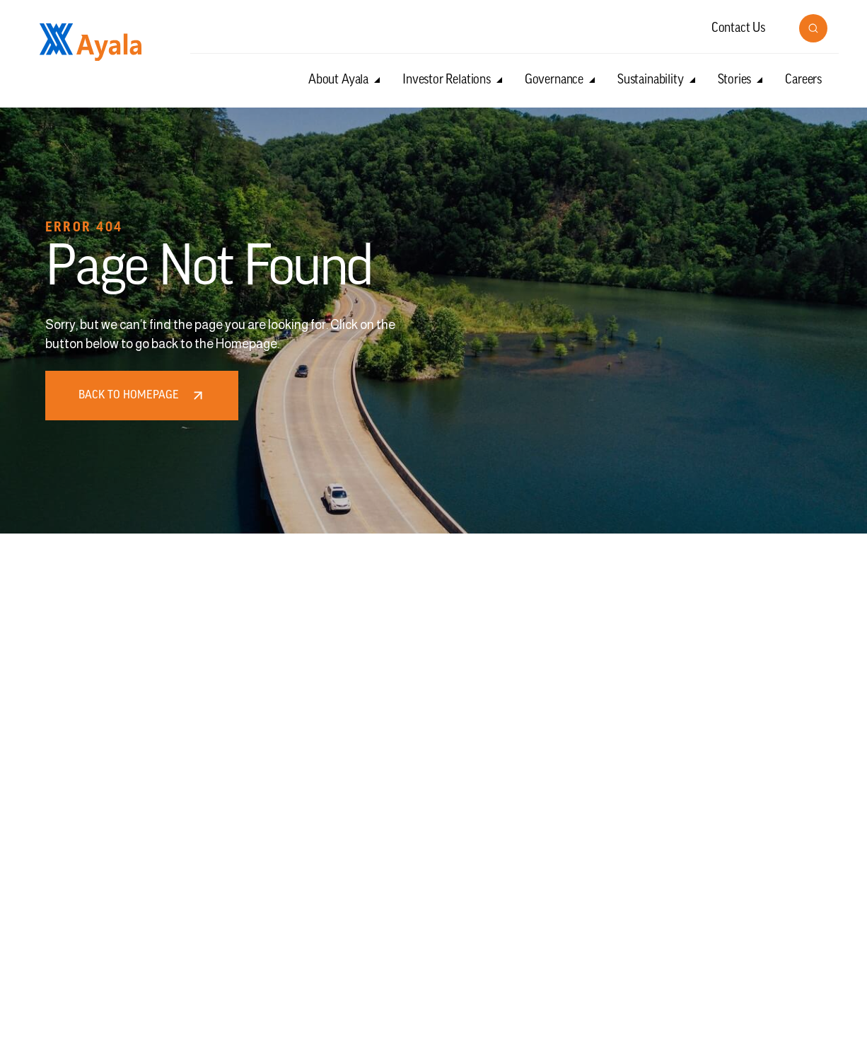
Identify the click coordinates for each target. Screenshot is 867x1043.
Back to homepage (142, 395)
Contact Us (738, 28)
